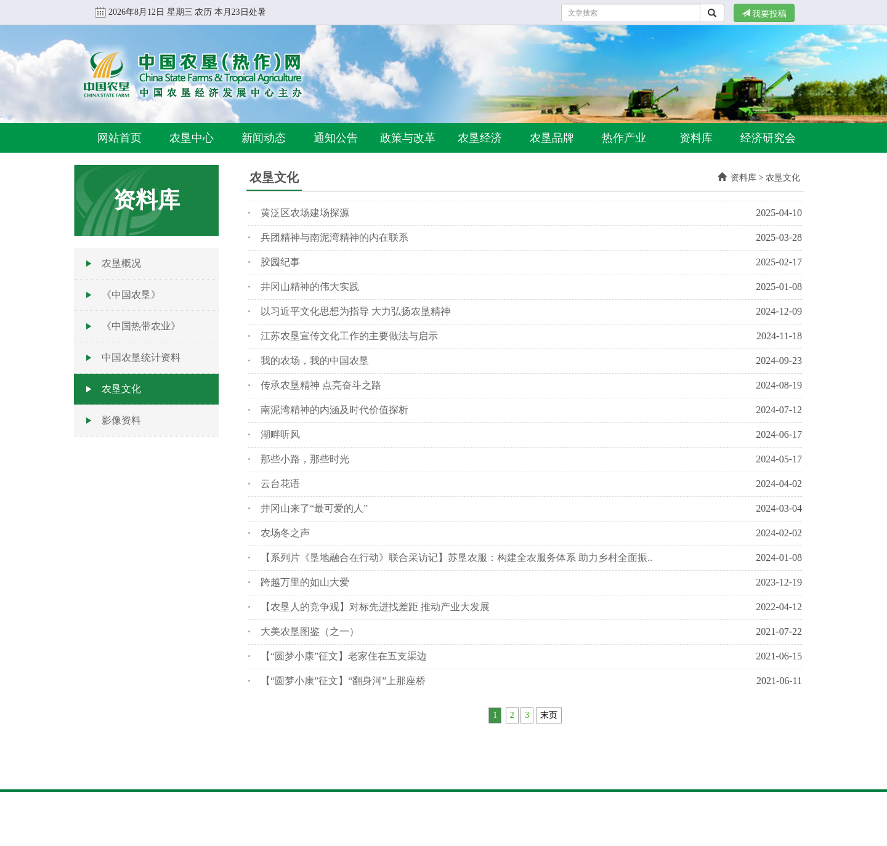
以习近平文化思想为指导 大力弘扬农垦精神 (355, 311)
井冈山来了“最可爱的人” (314, 508)
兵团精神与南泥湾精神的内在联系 (334, 237)
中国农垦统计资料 (141, 357)
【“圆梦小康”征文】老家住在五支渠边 (344, 656)
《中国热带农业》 (141, 326)
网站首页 (119, 138)
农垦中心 (191, 138)
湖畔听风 (280, 434)
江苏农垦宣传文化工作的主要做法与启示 (349, 336)
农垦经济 (480, 138)
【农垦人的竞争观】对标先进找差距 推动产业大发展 (375, 607)
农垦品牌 (552, 138)
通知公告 (336, 138)
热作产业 (624, 138)
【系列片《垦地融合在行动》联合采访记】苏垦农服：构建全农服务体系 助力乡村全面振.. (456, 557)
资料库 (696, 138)
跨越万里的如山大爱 (305, 582)
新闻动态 (263, 138)
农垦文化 (121, 389)
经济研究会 (768, 138)
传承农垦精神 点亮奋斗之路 (321, 385)
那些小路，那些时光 (305, 459)
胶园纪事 (280, 262)
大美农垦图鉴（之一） (310, 631)
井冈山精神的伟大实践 (310, 286)
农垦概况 (121, 263)
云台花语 (280, 483)
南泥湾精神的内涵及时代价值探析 (334, 410)
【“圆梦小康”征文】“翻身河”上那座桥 (343, 680)
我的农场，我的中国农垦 (315, 360)
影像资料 (121, 420)
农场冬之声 (285, 533)
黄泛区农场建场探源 (305, 212)
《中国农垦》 (131, 294)
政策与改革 (407, 138)
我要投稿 (764, 13)
